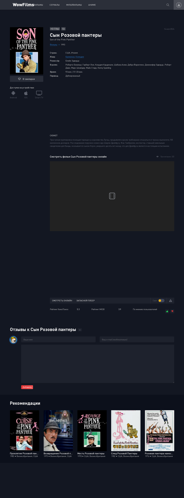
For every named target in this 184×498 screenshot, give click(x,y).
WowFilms (23, 4)
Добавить (27, 387)
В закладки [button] (26, 78)
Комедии (79, 56)
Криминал (70, 56)
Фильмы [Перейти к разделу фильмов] (53, 44)
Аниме (92, 5)
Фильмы (38, 5)
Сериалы (55, 5)
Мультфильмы (74, 5)
